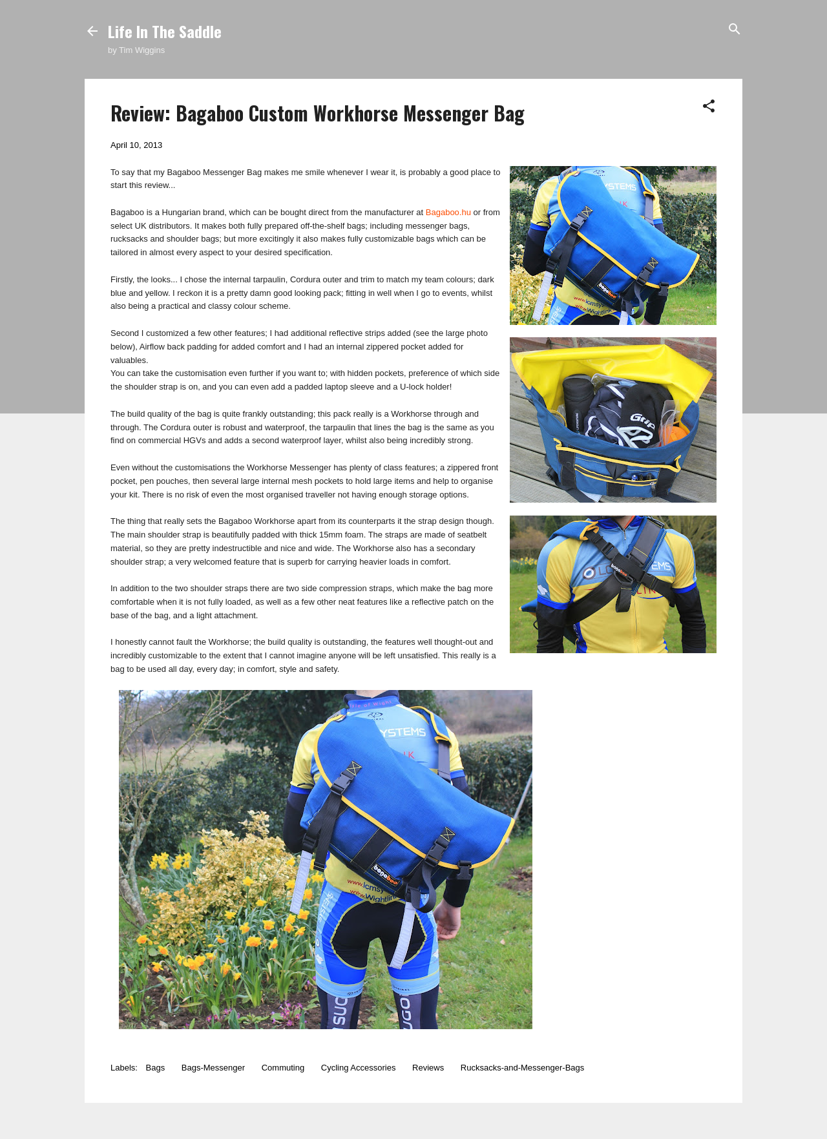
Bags (155, 1067)
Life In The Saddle (165, 31)
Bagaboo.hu (448, 212)
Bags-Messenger (213, 1067)
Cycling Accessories (358, 1067)
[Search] (734, 30)
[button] (709, 107)
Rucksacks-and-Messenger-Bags (522, 1067)
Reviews (428, 1067)
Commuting (283, 1067)
